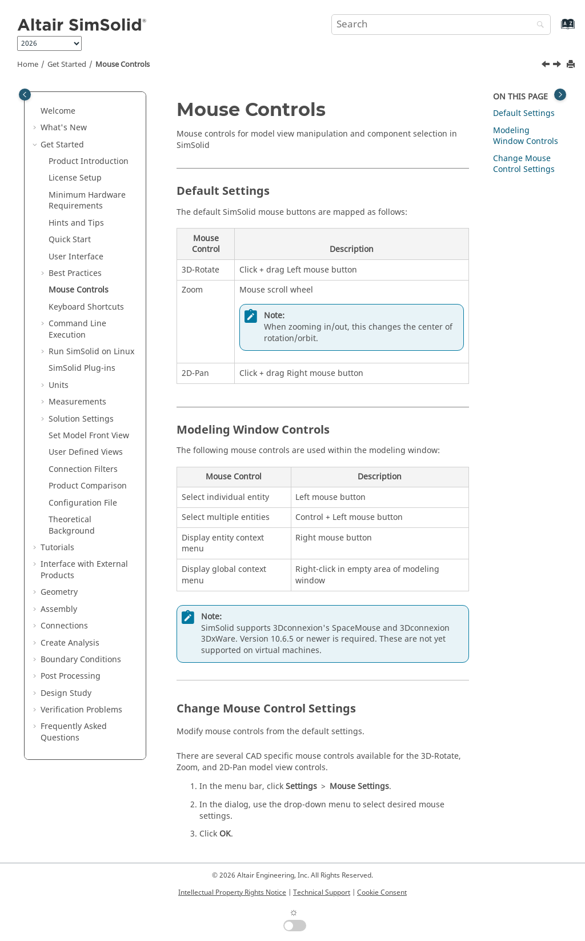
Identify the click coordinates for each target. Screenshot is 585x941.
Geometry (59, 592)
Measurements (77, 402)
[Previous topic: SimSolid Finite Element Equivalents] (546, 66)
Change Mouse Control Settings (524, 164)
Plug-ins (82, 368)
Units (59, 385)
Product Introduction (89, 161)
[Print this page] (571, 65)
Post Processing (71, 676)
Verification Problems (81, 710)
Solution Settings (81, 419)
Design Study (66, 693)
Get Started (66, 64)
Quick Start (70, 240)
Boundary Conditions (81, 660)
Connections (64, 626)
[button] (36, 111)
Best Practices (75, 273)
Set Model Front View (89, 436)
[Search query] (441, 24)
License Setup (75, 178)
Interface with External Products (84, 570)
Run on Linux (91, 352)
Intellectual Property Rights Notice (232, 892)
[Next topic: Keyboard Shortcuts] (558, 66)
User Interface (76, 257)
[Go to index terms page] (555, 29)
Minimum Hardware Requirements (87, 201)
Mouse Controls (122, 64)
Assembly (59, 609)
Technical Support (321, 892)
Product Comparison (88, 486)
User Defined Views (86, 452)
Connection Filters (83, 469)
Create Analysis (70, 643)
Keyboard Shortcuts (86, 307)
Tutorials (57, 548)
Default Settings (524, 113)
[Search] (538, 25)
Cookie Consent (382, 892)
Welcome (58, 111)
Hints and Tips (76, 223)
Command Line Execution (77, 329)
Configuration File (83, 503)
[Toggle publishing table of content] (25, 95)
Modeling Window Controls (525, 136)
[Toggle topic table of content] (560, 95)
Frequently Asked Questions (74, 732)
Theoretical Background (72, 525)
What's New (64, 128)
